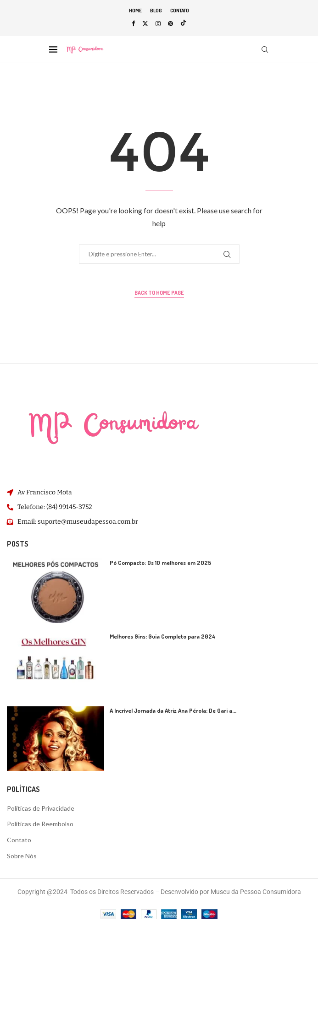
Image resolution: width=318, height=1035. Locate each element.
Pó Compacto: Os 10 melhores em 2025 (160, 562)
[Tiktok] (183, 23)
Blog (156, 10)
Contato (179, 10)
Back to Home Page (159, 292)
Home (135, 10)
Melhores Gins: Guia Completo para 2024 (163, 636)
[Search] (264, 49)
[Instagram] (158, 23)
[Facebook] (133, 23)
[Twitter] (145, 23)
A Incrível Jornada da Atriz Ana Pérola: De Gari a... (173, 710)
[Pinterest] (170, 23)
